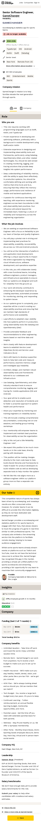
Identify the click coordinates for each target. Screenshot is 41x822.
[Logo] (7, 2)
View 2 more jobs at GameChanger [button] (17, 812)
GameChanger (11, 15)
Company (25, 108)
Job (13, 108)
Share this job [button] (9, 808)
